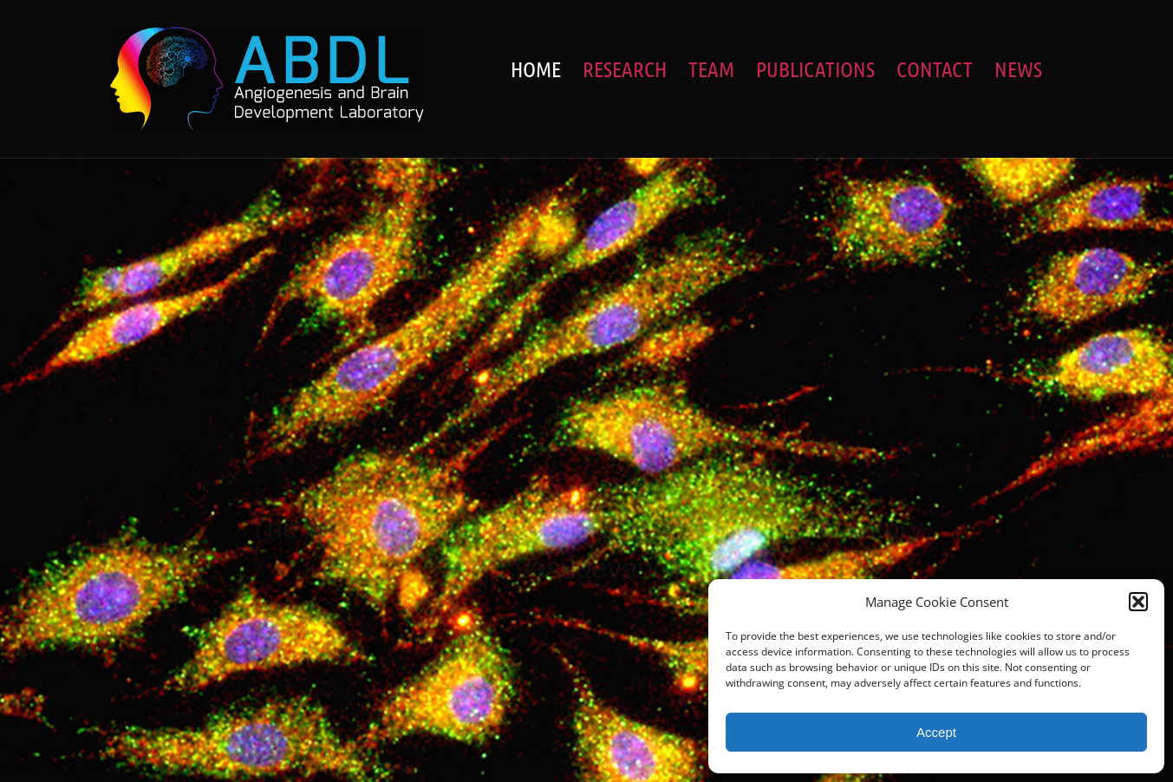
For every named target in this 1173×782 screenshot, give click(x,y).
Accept (936, 732)
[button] (1138, 601)
